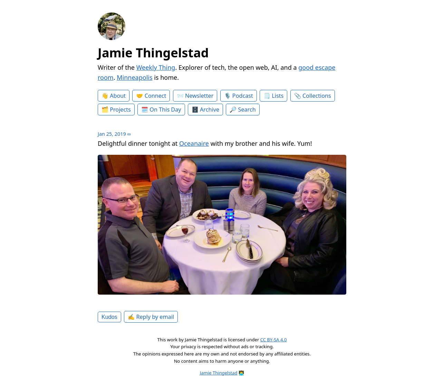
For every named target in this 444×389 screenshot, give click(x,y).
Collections (316, 95)
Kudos (109, 317)
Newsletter (199, 95)
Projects (120, 109)
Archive (209, 109)
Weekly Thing (155, 67)
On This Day (165, 109)
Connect (155, 95)
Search (247, 109)
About (118, 95)
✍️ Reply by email (151, 317)
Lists (277, 95)
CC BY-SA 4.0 (273, 339)
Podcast (242, 95)
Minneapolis (134, 77)
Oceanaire (194, 143)
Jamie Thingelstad (153, 52)
